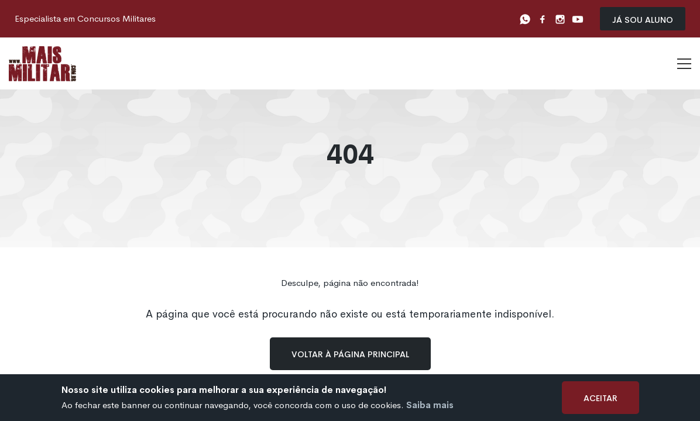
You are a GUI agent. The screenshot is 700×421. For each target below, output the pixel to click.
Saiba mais (430, 404)
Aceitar (600, 397)
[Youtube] (578, 18)
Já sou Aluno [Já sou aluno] (642, 19)
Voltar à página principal (350, 353)
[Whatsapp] (525, 18)
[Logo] (42, 63)
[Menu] (684, 64)
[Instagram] (560, 18)
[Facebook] (542, 18)
